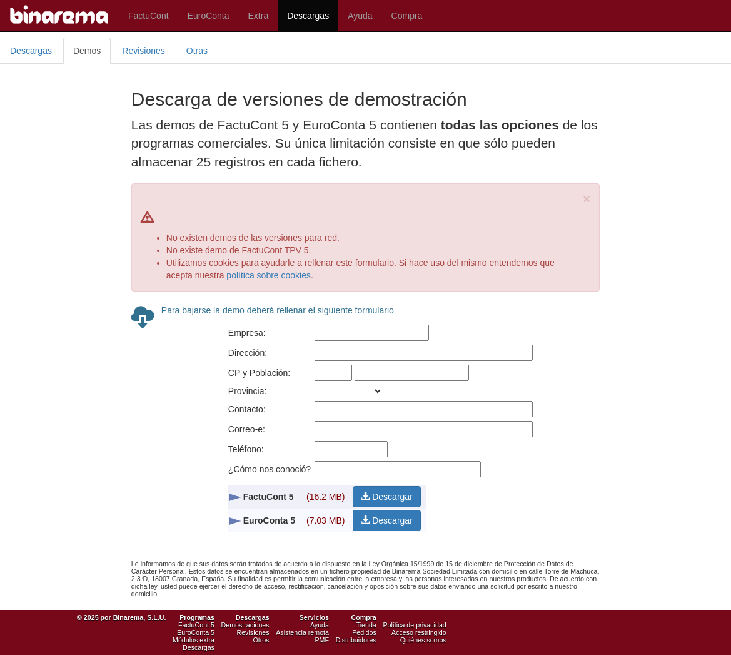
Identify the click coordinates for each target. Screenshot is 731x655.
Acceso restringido (418, 632)
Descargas (308, 16)
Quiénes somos (423, 640)
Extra (258, 16)
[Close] (586, 198)
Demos (87, 51)
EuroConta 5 (195, 632)
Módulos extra (193, 640)
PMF (322, 640)
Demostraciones (245, 625)
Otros (261, 640)
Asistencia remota (302, 632)
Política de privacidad (414, 625)
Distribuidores (356, 640)
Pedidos (364, 632)
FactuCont (148, 16)
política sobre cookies (268, 275)
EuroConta (208, 16)
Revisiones (143, 51)
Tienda (366, 625)
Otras (197, 51)
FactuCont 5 (196, 625)
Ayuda (360, 16)
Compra (407, 16)
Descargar (386, 497)
